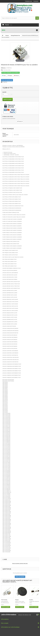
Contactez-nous (28, 1)
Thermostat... (4, 599)
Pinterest (16, 75)
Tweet (4, 75)
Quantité (4, 92)
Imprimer (5, 82)
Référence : (3, 67)
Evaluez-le (20, 121)
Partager (10, 75)
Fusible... (31, 599)
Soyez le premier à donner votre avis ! (20, 563)
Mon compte (4, 623)
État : (2, 70)
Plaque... (17, 599)
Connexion (35, 1)
